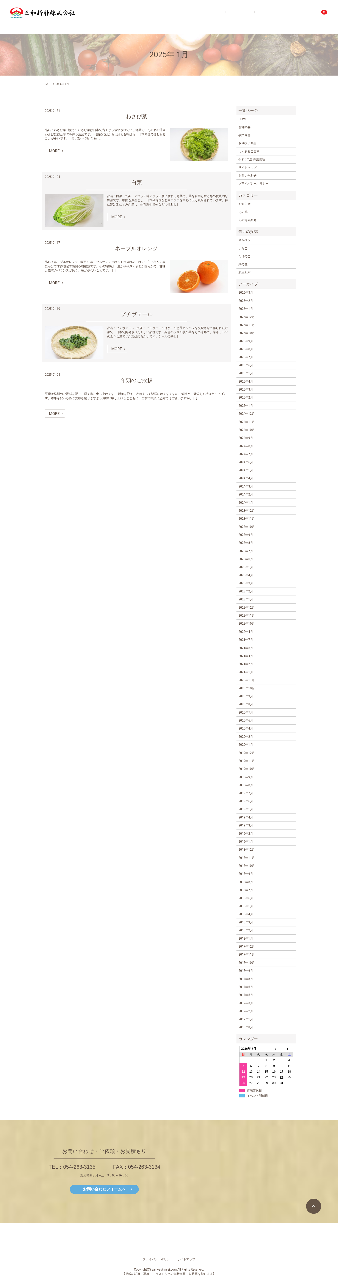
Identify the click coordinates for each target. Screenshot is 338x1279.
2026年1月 (245, 308)
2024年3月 (245, 486)
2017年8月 (245, 979)
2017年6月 (245, 987)
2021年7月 (245, 639)
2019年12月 (246, 753)
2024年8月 (245, 446)
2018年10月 (246, 865)
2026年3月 (245, 292)
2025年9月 (245, 341)
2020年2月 (245, 736)
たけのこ (244, 256)
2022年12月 (246, 607)
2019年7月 (245, 793)
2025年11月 (246, 325)
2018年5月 (245, 906)
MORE (54, 151)
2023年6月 (245, 559)
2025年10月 (246, 333)
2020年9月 (245, 696)
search (324, 13)
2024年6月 (245, 462)
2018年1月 (245, 938)
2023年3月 (245, 583)
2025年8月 (245, 349)
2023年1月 (245, 599)
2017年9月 (245, 970)
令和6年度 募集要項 (280, 13)
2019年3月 (245, 825)
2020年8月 (245, 704)
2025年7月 (245, 357)
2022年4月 (245, 631)
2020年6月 (245, 720)
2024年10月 (246, 430)
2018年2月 (245, 930)
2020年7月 (245, 712)
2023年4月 (245, 575)
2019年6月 (245, 801)
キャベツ (244, 240)
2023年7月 (245, 551)
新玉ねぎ (244, 272)
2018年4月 (245, 914)
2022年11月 (246, 615)
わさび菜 (136, 117)
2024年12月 (246, 413)
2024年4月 (245, 478)
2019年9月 (245, 777)
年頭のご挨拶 (136, 380)
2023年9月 (245, 535)
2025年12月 (246, 317)
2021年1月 (245, 672)
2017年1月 (245, 1019)
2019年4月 (245, 817)
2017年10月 (246, 962)
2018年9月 (245, 873)
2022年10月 (246, 623)
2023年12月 (246, 510)
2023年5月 (245, 567)
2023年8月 (245, 543)
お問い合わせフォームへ (104, 1189)
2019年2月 (245, 833)
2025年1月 (245, 405)
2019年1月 (245, 841)
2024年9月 (245, 438)
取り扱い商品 (213, 13)
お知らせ (244, 204)
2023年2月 (245, 591)
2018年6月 (245, 898)
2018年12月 (246, 849)
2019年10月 (246, 769)
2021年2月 (245, 664)
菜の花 (242, 264)
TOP (46, 83)
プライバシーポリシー (253, 183)
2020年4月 (245, 728)
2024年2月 (245, 494)
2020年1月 (245, 744)
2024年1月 (245, 502)
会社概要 (182, 13)
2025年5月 (245, 373)
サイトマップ (247, 167)
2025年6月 (245, 365)
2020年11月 (246, 680)
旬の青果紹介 (233, 13)
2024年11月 (246, 422)
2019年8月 (245, 785)
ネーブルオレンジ (136, 248)
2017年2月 (245, 1011)
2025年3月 (245, 389)
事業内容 (196, 13)
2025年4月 (245, 381)
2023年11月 (246, 518)
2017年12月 (246, 946)
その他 (242, 212)
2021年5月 (245, 648)
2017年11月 (246, 954)
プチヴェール (136, 314)
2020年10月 (246, 688)
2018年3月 (245, 922)
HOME (170, 13)
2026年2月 (245, 300)
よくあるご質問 (254, 13)
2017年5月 (245, 995)
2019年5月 (245, 809)
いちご (242, 248)
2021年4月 (245, 656)
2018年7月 (245, 890)
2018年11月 (246, 858)
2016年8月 (245, 1027)
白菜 (136, 182)
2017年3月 (245, 1003)
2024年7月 (245, 454)
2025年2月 (245, 397)
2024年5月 (245, 470)
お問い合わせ (306, 13)
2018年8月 (245, 882)
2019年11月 (246, 761)
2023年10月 (246, 527)
